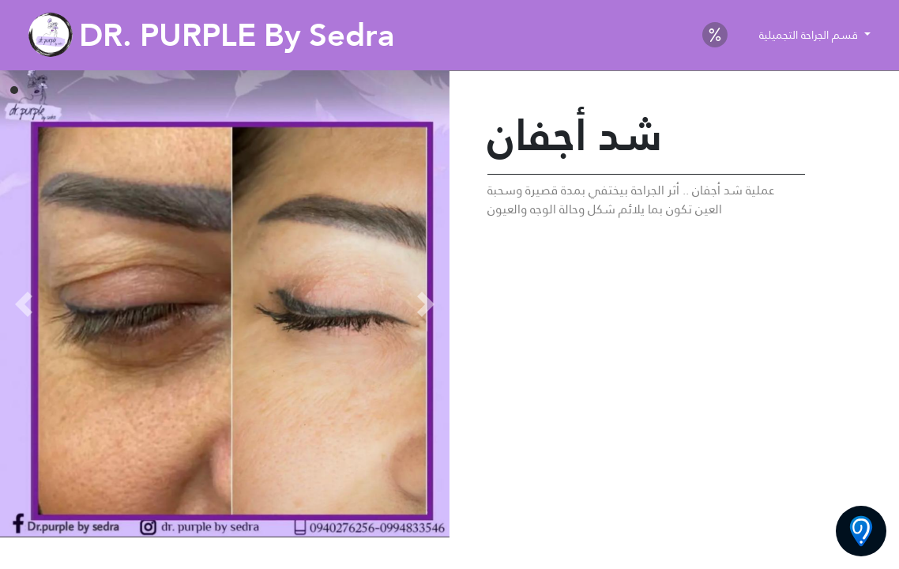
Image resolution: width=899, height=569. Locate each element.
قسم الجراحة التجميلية (810, 34)
